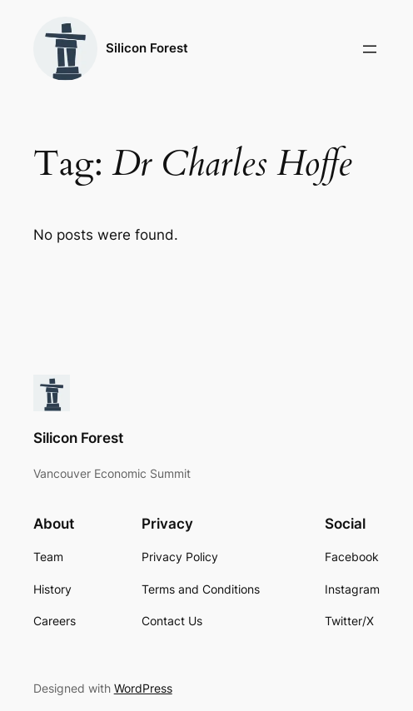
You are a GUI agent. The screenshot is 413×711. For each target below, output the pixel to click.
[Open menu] (370, 49)
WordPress (143, 688)
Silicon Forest (147, 48)
